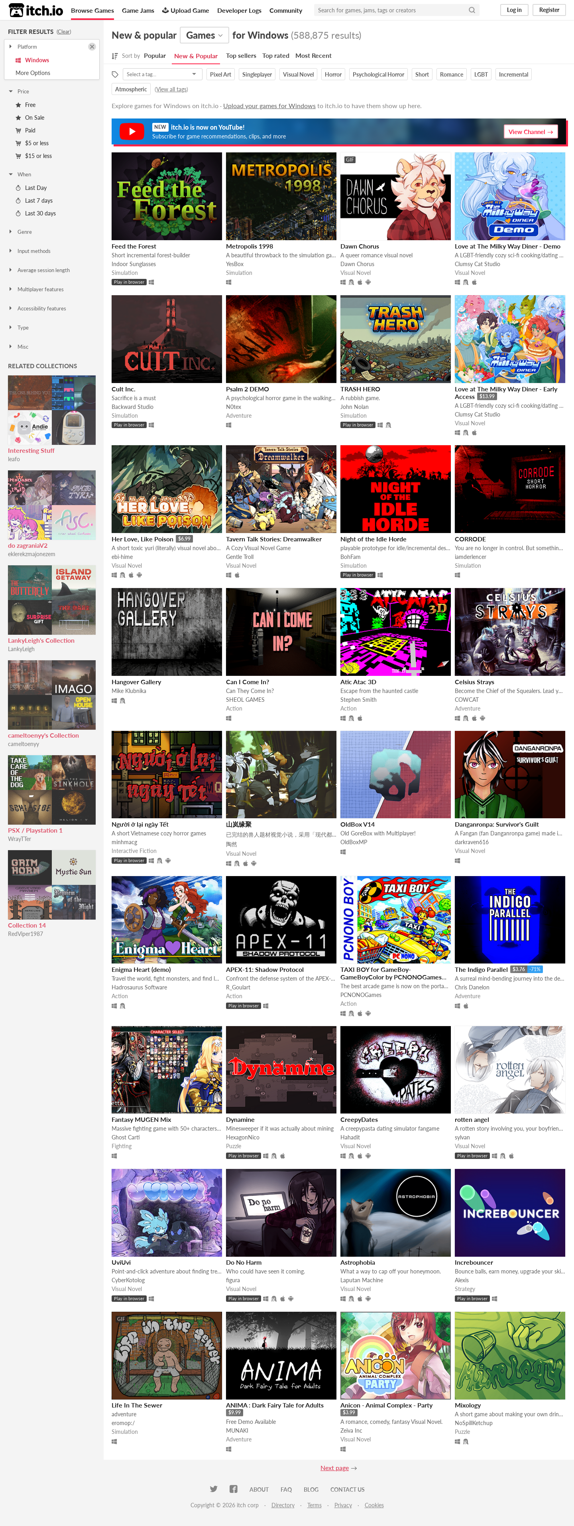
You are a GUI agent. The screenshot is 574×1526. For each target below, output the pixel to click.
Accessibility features (37, 308)
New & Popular (196, 55)
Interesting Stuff (31, 450)
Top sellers (241, 55)
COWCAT (467, 699)
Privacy (343, 1505)
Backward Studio (132, 406)
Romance (451, 74)
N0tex (233, 406)
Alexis (462, 1280)
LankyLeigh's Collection (41, 640)
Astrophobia (357, 1262)
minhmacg (124, 842)
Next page (334, 1467)
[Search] (472, 10)
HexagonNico (242, 1137)
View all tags (171, 89)
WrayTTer (19, 838)
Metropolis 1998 (249, 246)
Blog (311, 1489)
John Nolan (354, 406)
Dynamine (240, 1119)
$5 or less (32, 143)
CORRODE (470, 539)
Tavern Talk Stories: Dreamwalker (274, 539)
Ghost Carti (126, 1137)
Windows (32, 60)
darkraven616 (472, 842)
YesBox (235, 264)
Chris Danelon (472, 987)
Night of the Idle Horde (373, 539)
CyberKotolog (128, 1280)
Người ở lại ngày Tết (140, 824)
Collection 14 (27, 925)
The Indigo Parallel (481, 969)
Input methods (29, 251)
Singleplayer (257, 74)
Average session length (39, 270)
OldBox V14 (357, 824)
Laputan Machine (361, 1280)
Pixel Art (220, 74)
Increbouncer (474, 1262)
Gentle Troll (240, 556)
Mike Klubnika (129, 690)
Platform (22, 46)
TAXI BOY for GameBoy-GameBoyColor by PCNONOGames (391, 973)
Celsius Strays (474, 681)
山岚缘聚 (239, 824)
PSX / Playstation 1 (35, 830)
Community (285, 10)
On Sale (30, 117)
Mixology (468, 1405)
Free (25, 104)
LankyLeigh (21, 649)
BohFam (350, 556)
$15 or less (34, 155)
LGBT (481, 74)
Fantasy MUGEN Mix (141, 1119)
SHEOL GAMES (245, 699)
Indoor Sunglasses (134, 264)
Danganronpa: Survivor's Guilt (497, 824)
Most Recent (313, 55)
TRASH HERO (360, 389)
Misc (18, 346)
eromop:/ (123, 1422)
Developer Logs (239, 10)
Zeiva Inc (351, 1430)
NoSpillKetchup (474, 1422)
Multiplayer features (36, 289)
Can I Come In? (247, 681)
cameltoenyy (23, 743)
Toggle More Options (51, 73)
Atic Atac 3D (358, 681)
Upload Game (185, 10)
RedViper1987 (25, 933)
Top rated (275, 55)
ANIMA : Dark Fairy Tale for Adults (275, 1405)
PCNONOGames (360, 994)
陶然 (231, 844)
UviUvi (121, 1262)
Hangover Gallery (136, 681)
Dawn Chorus (359, 246)
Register (549, 9)
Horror (333, 74)
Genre (20, 232)
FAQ (286, 1489)
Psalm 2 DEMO (247, 389)
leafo (14, 459)
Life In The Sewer (137, 1405)
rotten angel (472, 1119)
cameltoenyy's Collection (43, 735)
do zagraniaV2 (27, 545)
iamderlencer (470, 556)
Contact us (347, 1489)
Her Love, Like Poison (142, 539)
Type (18, 327)
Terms (314, 1505)
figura (233, 1280)
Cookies (374, 1505)
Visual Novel (298, 74)
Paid (25, 130)
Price (18, 91)
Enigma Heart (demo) (141, 969)
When (19, 174)
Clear (64, 31)
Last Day (31, 187)
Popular (155, 55)
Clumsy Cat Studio (477, 264)
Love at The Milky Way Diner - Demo (507, 246)
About (259, 1489)
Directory (283, 1505)
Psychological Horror (378, 74)
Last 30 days (36, 213)
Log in (514, 9)
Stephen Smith (358, 699)
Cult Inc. (124, 389)
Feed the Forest (134, 246)
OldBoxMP (353, 842)
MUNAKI (237, 1430)
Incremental (513, 74)
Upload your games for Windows (269, 105)
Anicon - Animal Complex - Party (386, 1405)
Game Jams (138, 10)
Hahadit (350, 1137)
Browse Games (92, 10)
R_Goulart (238, 987)
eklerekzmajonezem (31, 554)
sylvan (462, 1137)
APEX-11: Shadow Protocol (265, 969)
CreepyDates (359, 1119)
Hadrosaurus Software (139, 987)
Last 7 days (34, 200)
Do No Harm (243, 1262)
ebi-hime (122, 556)
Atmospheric (131, 89)
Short (422, 74)
